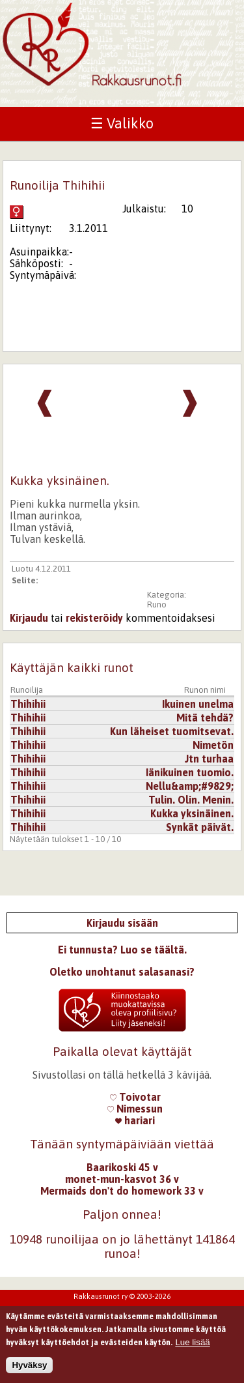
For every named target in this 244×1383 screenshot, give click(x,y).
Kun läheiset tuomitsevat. (172, 731)
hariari (135, 1120)
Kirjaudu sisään (122, 923)
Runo (157, 604)
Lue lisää (192, 1345)
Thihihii (28, 704)
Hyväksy (29, 1368)
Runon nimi (205, 690)
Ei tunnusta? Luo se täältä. (122, 949)
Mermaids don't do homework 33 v (122, 1191)
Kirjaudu (29, 618)
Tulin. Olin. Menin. (191, 800)
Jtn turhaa (209, 758)
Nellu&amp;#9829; (190, 786)
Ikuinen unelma (198, 704)
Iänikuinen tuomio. (190, 772)
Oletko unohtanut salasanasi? (122, 972)
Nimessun (135, 1108)
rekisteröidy (94, 618)
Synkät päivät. (200, 827)
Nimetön (213, 745)
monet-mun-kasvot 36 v (122, 1179)
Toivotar (135, 1097)
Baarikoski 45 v (122, 1167)
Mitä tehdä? (205, 717)
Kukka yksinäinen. (192, 813)
